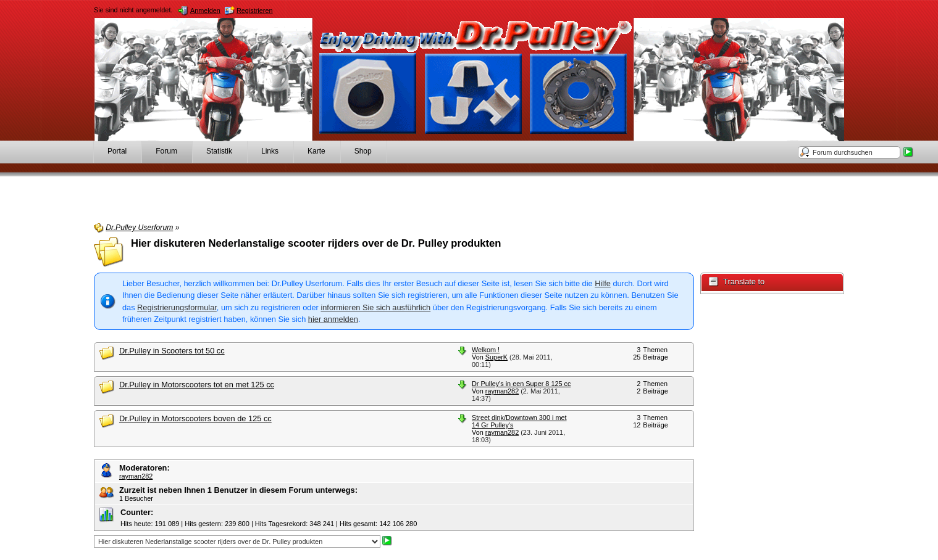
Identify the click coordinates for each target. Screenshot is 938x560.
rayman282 (502, 391)
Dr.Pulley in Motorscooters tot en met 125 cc (196, 384)
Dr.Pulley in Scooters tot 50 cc (172, 350)
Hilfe (603, 283)
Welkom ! (486, 349)
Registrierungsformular (177, 307)
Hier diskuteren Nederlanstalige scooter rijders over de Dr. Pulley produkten (316, 243)
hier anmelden (333, 319)
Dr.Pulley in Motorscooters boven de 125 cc (195, 418)
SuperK (496, 357)
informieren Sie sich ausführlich (375, 307)
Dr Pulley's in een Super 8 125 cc (521, 383)
